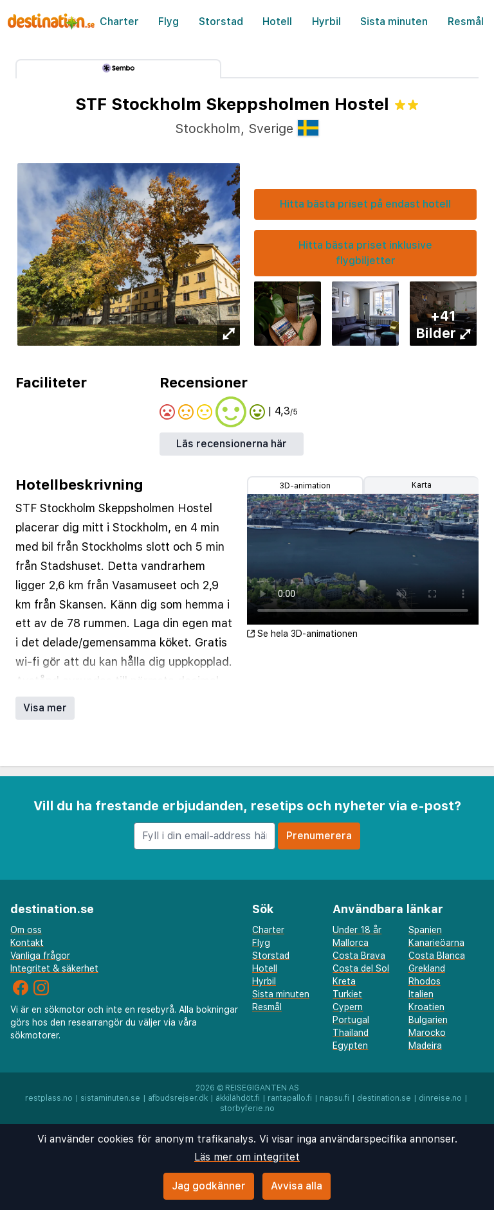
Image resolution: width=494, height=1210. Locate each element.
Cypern (348, 1007)
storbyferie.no (247, 1108)
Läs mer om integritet (247, 1157)
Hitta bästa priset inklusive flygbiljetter (365, 253)
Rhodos (424, 981)
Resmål (466, 21)
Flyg (168, 21)
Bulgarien (428, 1020)
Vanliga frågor (40, 955)
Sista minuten (394, 21)
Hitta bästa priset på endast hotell (365, 204)
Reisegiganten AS (262, 1087)
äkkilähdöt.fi (237, 1098)
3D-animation (305, 485)
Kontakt (27, 943)
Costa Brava (359, 955)
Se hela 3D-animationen (302, 633)
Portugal (351, 1020)
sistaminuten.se (110, 1098)
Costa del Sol (361, 968)
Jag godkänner (209, 1186)
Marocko (427, 1033)
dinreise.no (440, 1098)
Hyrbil (326, 21)
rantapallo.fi (290, 1098)
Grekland (426, 968)
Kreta (344, 981)
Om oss (26, 930)
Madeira (425, 1045)
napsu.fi (334, 1098)
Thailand (351, 1033)
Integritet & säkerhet (54, 968)
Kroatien (426, 1007)
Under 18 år (357, 930)
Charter (119, 21)
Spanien (425, 930)
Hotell (277, 21)
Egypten (350, 1045)
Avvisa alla (296, 1186)
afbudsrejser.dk (178, 1098)
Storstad (221, 21)
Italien (421, 994)
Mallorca (351, 943)
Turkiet (347, 994)
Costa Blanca (436, 955)
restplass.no (49, 1098)
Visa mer (45, 708)
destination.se (384, 1098)
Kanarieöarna (436, 943)
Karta (422, 485)
